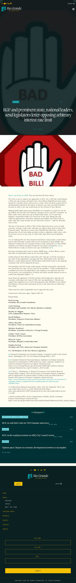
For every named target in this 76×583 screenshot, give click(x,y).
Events (5, 520)
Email (38, 556)
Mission (8, 500)
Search (71, 3)
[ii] (59, 246)
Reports (6, 516)
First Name (38, 538)
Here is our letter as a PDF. (18, 195)
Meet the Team (11, 507)
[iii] (51, 248)
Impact (7, 504)
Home (4, 493)
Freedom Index (8, 511)
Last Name (38, 547)
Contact (6, 524)
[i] (56, 244)
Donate (18, 484)
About (5, 497)
